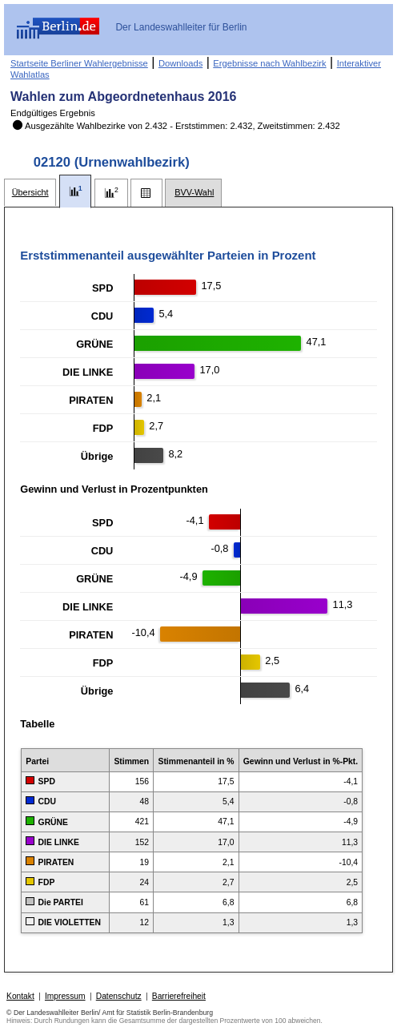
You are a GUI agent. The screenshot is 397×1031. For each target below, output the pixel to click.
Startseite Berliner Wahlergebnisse (79, 63)
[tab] (30, 192)
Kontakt (20, 996)
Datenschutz (119, 996)
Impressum (65, 996)
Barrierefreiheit (179, 996)
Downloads (180, 63)
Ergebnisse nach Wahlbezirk (269, 63)
